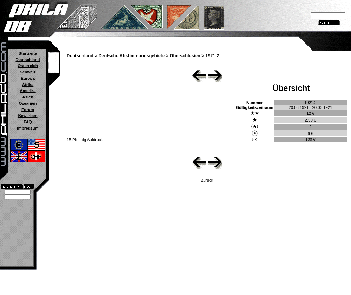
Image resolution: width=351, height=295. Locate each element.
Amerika (27, 90)
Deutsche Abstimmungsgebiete (131, 55)
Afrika (28, 85)
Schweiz (27, 72)
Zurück (207, 180)
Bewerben (27, 115)
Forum (27, 109)
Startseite (28, 53)
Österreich (28, 66)
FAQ (28, 122)
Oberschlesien (185, 55)
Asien (27, 97)
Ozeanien (28, 103)
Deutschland (27, 60)
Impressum (27, 128)
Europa (28, 78)
